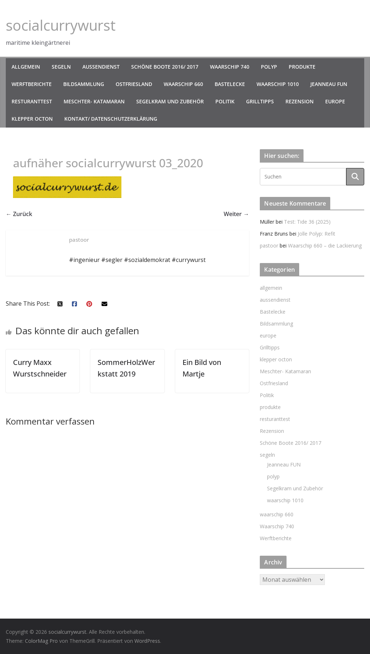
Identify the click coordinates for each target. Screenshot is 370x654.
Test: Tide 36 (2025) (307, 221)
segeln (61, 66)
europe (335, 101)
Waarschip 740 (229, 66)
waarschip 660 (183, 84)
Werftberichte (32, 84)
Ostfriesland (134, 84)
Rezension (299, 101)
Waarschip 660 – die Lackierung (325, 245)
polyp (269, 66)
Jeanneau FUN (328, 84)
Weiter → (236, 214)
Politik (225, 101)
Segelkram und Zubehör (170, 101)
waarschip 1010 (278, 84)
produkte (302, 66)
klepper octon (32, 118)
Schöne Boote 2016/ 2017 (164, 66)
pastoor (269, 245)
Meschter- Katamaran (94, 101)
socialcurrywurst (61, 25)
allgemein (26, 66)
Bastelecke (230, 84)
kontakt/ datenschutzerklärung (110, 118)
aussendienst (101, 66)
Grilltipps (260, 101)
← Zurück (19, 214)
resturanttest (32, 101)
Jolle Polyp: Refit (316, 233)
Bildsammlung (83, 84)
